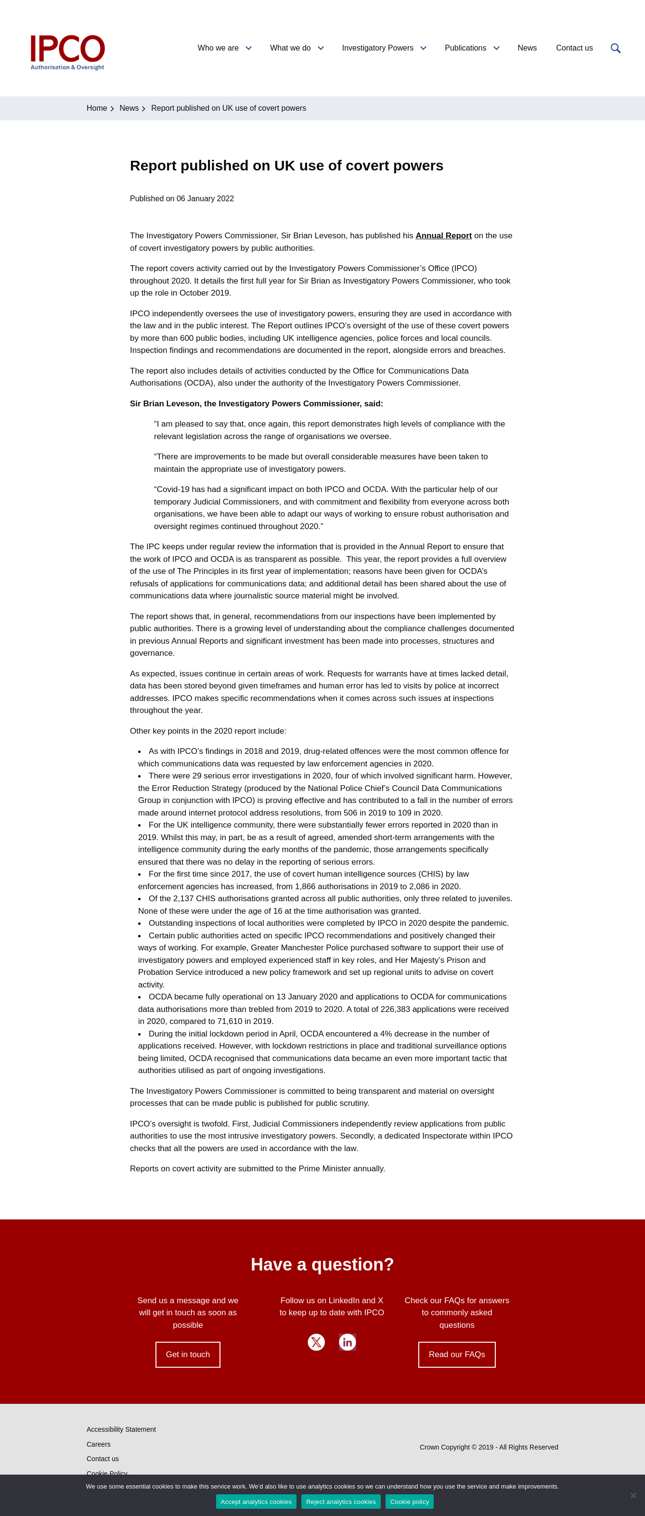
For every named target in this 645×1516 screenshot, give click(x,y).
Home (97, 108)
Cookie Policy (107, 1473)
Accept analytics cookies (256, 1501)
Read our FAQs (457, 1354)
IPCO (67, 48)
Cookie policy (409, 1501)
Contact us (103, 1459)
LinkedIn (347, 1342)
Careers (99, 1444)
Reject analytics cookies (341, 1501)
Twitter (316, 1342)
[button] (615, 48)
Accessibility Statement (121, 1429)
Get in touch (188, 1354)
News (129, 108)
